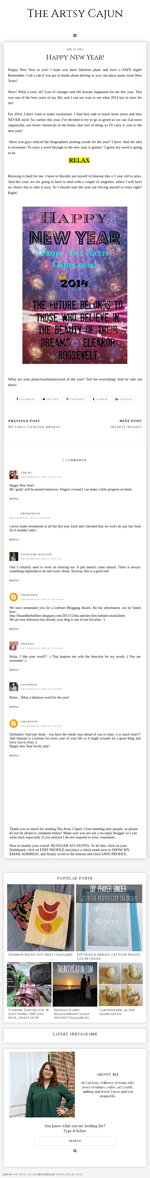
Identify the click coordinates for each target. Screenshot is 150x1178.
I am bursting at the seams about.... (117, 1012)
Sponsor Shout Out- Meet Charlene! (40, 954)
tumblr (100, 399)
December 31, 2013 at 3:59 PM (41, 689)
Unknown (29, 595)
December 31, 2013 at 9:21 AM (41, 558)
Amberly (28, 643)
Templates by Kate (69, 1174)
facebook (26, 399)
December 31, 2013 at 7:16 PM (41, 726)
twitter (51, 399)
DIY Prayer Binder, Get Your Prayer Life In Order (108, 956)
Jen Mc (27, 472)
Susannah (29, 684)
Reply (14, 498)
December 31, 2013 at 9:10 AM (29, 518)
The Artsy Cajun (75, 13)
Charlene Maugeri (36, 554)
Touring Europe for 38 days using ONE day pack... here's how (28, 1014)
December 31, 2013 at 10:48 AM (42, 599)
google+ (124, 399)
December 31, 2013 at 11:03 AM (42, 648)
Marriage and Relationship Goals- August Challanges (72, 1014)
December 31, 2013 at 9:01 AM (41, 477)
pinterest (76, 399)
